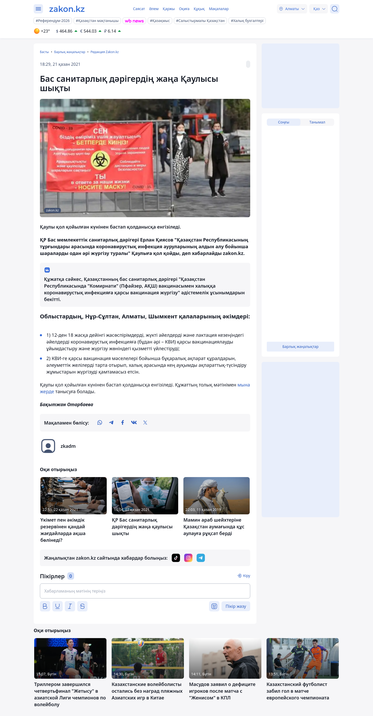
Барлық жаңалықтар (69, 52)
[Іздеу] (334, 8)
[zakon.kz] (67, 9)
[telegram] (111, 422)
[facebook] (122, 422)
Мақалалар (218, 8)
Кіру (246, 575)
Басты (44, 52)
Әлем (154, 8)
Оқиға (184, 8)
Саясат (139, 8)
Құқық (199, 8)
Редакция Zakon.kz (104, 52)
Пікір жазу (236, 606)
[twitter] (145, 422)
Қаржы (169, 8)
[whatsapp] (99, 422)
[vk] (134, 422)
